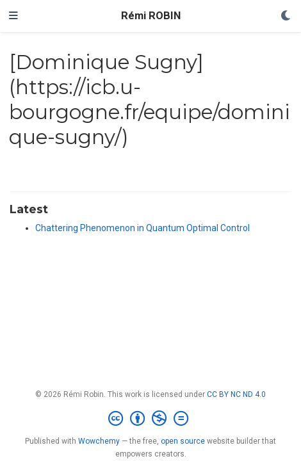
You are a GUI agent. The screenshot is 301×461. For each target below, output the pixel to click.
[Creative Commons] (150, 418)
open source (183, 441)
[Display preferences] (286, 16)
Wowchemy (99, 441)
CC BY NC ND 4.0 (236, 394)
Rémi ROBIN (151, 16)
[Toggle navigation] (13, 16)
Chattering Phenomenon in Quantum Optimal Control (142, 228)
